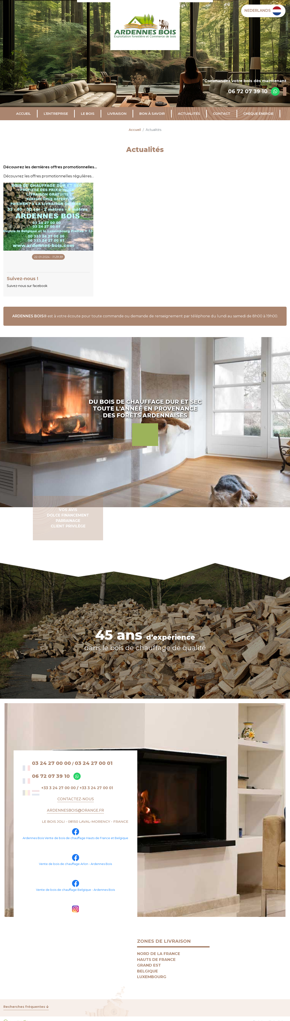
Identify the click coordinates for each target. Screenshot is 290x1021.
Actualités (189, 113)
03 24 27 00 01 (94, 763)
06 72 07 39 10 (248, 91)
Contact (221, 113)
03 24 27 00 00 (51, 763)
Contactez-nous (75, 799)
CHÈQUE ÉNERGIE (258, 113)
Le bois (87, 113)
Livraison (116, 113)
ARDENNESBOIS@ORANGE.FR (75, 810)
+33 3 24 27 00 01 (96, 788)
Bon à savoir (152, 113)
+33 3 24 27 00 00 (58, 788)
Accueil (23, 113)
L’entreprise (56, 113)
